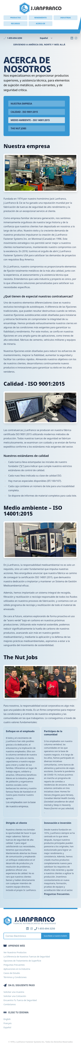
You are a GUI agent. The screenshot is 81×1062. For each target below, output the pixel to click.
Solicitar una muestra (14, 992)
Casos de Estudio (12, 973)
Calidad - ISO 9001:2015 (24, 112)
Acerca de (40, 23)
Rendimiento (40, 17)
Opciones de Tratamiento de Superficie (22, 960)
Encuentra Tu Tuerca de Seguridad (20, 1000)
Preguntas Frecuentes (14, 964)
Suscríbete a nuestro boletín (55, 936)
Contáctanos (10, 1004)
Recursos (15, 23)
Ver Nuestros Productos (15, 952)
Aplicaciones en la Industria (17, 969)
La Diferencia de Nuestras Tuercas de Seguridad (27, 956)
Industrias (65, 17)
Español (7, 1027)
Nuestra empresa (21, 103)
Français (8, 1023)
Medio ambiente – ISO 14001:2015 (30, 120)
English (7, 1019)
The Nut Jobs (18, 128)
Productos (15, 17)
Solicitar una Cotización (15, 996)
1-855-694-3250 (13, 38)
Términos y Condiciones (15, 977)
